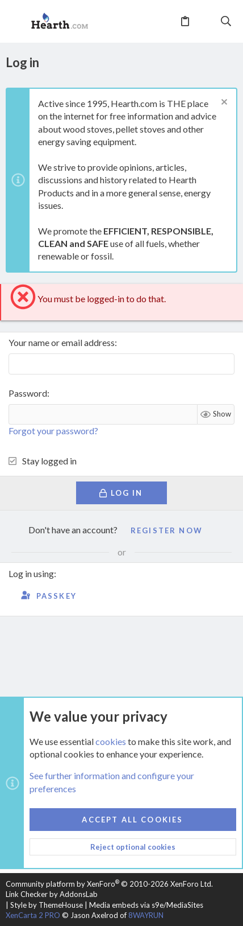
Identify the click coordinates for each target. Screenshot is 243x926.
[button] (17, 21)
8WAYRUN (146, 915)
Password (28, 393)
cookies (110, 740)
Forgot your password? (53, 430)
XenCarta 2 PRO (33, 915)
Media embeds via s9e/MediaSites (146, 904)
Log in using (31, 573)
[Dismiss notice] (223, 103)
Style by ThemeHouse (46, 904)
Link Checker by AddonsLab (52, 894)
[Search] (226, 21)
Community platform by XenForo (109, 883)
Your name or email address (62, 342)
